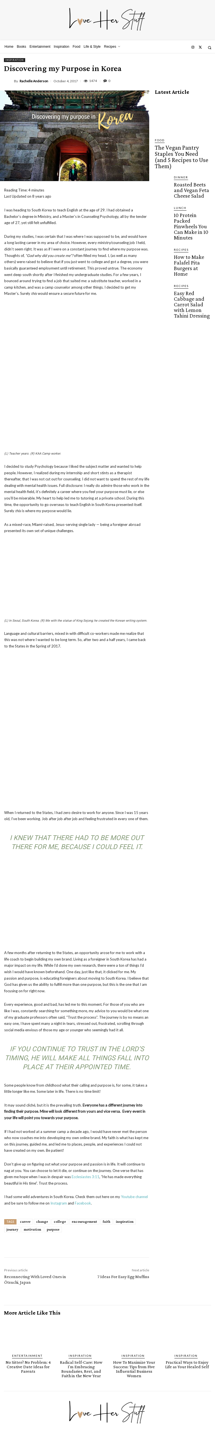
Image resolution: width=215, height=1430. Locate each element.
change (42, 1094)
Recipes (180, 210)
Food (159, 140)
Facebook (83, 1075)
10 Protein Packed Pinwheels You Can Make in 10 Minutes (189, 195)
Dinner (180, 160)
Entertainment (27, 1228)
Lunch (179, 185)
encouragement (84, 1094)
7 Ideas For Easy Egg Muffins (123, 1149)
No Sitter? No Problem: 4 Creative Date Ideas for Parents (28, 1238)
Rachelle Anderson (34, 81)
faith (106, 1094)
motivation (32, 1102)
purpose (53, 1102)
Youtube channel (134, 1069)
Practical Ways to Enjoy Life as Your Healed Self (187, 1236)
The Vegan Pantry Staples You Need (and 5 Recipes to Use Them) (183, 148)
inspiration (125, 1094)
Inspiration (14, 60)
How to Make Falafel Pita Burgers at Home (191, 219)
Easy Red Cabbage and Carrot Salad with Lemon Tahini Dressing (192, 242)
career (25, 1094)
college (60, 1094)
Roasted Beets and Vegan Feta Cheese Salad (189, 170)
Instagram (58, 1075)
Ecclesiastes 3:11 (85, 1049)
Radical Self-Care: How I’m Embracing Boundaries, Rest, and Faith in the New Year (81, 1238)
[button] (209, 47)
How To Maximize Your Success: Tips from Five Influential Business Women (134, 1238)
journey (12, 1102)
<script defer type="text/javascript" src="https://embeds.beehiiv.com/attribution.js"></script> (67, 1370)
